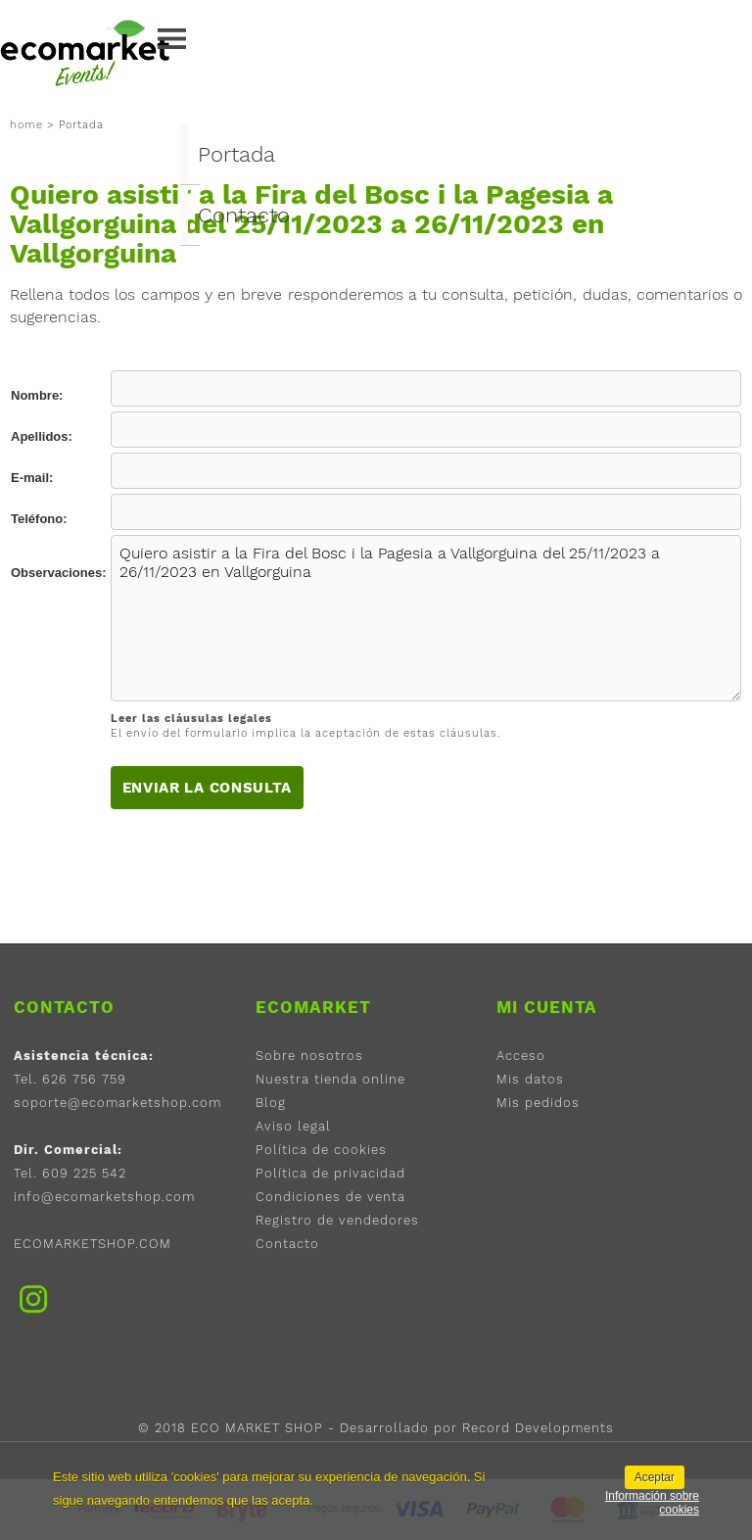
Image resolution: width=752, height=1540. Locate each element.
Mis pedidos (538, 1102)
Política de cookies (321, 1149)
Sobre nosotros (309, 1055)
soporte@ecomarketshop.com (117, 1102)
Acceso (520, 1055)
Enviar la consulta (207, 787)
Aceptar (654, 1477)
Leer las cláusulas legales (191, 718)
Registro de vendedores (337, 1220)
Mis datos (530, 1079)
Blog (271, 1102)
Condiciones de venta (330, 1196)
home (26, 125)
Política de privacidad (330, 1173)
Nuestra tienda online (330, 1079)
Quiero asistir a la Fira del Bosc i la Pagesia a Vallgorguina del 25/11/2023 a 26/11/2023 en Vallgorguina (426, 618)
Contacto (244, 215)
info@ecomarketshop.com (104, 1196)
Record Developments (538, 1427)
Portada (236, 154)
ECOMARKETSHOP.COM (92, 1243)
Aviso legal (293, 1126)
